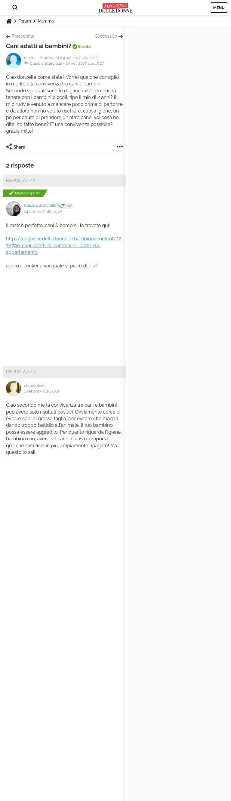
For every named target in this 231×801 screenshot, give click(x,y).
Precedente (23, 36)
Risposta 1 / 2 (20, 180)
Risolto (84, 47)
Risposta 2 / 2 (21, 371)
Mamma (46, 21)
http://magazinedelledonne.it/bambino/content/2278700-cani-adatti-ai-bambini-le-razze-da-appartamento (63, 245)
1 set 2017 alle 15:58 (41, 391)
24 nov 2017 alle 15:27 (85, 63)
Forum (24, 21)
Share (19, 147)
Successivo (106, 36)
